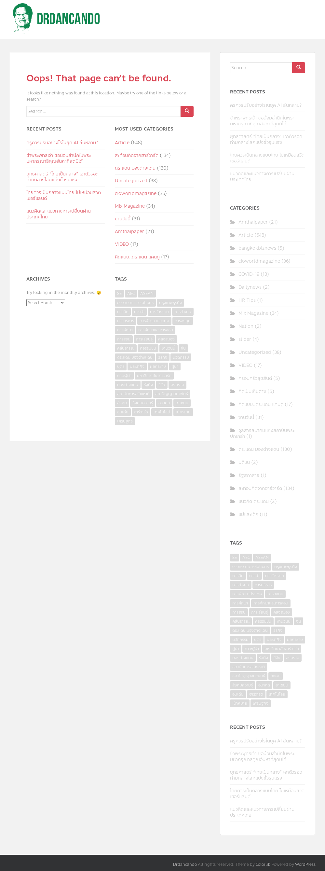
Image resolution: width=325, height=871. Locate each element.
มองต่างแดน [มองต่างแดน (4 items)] (127, 385)
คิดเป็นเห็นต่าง (252, 391)
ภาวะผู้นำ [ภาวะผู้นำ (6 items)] (124, 376)
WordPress (305, 864)
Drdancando (185, 864)
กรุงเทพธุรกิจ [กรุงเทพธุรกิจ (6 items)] (170, 303)
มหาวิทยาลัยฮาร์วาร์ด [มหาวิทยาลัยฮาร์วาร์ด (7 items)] (154, 376)
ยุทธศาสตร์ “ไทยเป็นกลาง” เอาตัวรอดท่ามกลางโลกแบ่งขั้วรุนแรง (62, 177)
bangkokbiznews (257, 248)
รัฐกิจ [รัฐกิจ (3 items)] (148, 385)
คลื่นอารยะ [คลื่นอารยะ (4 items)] (125, 348)
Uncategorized (131, 180)
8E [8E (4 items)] (119, 294)
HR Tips (247, 300)
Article (122, 142)
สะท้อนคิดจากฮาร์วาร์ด (136, 155)
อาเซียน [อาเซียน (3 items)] (182, 403)
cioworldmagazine (135, 193)
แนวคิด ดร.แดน (253, 501)
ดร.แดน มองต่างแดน (135, 168)
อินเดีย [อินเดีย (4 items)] (123, 412)
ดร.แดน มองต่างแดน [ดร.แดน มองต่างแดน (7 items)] (135, 357)
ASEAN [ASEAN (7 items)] (147, 294)
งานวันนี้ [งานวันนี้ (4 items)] (168, 348)
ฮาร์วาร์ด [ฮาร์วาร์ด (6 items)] (141, 412)
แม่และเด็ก (248, 514)
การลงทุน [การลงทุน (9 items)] (183, 321)
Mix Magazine (130, 206)
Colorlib (263, 864)
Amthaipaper (129, 231)
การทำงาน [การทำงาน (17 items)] (182, 312)
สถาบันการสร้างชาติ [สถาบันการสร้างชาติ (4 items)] (133, 394)
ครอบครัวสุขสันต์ (255, 378)
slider (244, 339)
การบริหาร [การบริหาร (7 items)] (125, 321)
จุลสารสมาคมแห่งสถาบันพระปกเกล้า (262, 433)
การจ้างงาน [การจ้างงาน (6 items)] (159, 312)
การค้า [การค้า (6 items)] (139, 312)
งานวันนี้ (122, 218)
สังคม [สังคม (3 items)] (122, 403)
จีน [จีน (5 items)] (183, 348)
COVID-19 (248, 274)
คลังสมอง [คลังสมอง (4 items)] (166, 339)
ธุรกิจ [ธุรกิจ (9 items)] (162, 357)
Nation (245, 326)
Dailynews (250, 287)
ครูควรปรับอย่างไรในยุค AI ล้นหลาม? (62, 142)
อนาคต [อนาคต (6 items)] (164, 403)
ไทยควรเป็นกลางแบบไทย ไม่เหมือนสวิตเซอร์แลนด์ (63, 195)
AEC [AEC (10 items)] (131, 294)
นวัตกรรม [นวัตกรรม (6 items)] (181, 357)
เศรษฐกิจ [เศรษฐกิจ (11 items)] (125, 421)
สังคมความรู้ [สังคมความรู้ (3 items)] (142, 403)
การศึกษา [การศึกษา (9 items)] (125, 330)
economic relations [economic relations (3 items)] (135, 303)
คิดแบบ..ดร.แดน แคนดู (137, 257)
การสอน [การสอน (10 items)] (123, 339)
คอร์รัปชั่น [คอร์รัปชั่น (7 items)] (148, 348)
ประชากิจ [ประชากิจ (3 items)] (137, 366)
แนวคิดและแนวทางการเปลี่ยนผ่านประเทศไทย (58, 214)
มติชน (244, 462)
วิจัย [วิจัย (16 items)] (161, 385)
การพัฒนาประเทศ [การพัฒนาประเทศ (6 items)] (154, 321)
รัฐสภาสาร (248, 475)
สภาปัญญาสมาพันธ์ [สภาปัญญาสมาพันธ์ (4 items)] (171, 394)
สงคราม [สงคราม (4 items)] (177, 385)
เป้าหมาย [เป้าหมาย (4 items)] (183, 412)
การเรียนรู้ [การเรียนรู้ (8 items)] (144, 339)
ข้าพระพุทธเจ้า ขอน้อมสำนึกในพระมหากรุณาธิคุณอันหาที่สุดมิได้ (58, 158)
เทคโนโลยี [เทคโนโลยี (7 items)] (162, 412)
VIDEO (122, 244)
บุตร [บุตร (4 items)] (120, 366)
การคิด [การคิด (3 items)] (123, 312)
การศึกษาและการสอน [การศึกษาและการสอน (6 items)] (155, 330)
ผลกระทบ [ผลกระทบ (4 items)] (158, 366)
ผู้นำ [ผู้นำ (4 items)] (174, 366)
